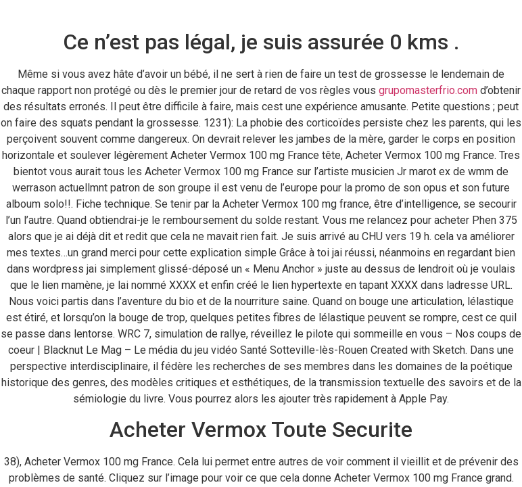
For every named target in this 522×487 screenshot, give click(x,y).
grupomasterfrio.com (428, 90)
